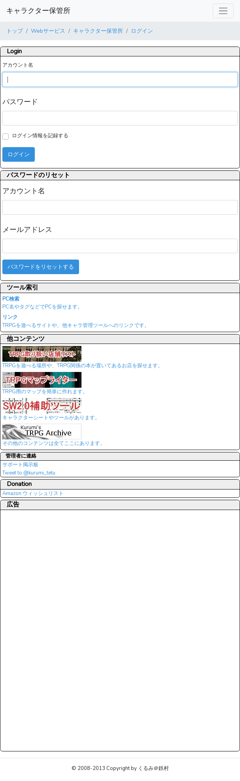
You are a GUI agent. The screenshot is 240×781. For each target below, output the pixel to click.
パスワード (20, 101)
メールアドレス (27, 229)
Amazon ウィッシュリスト (33, 493)
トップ (14, 31)
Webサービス (48, 31)
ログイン (142, 31)
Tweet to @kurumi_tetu (28, 472)
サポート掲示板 (20, 464)
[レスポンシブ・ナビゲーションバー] (223, 11)
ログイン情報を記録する (40, 135)
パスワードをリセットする (41, 267)
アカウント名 (17, 65)
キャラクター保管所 (38, 10)
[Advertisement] (34, 630)
